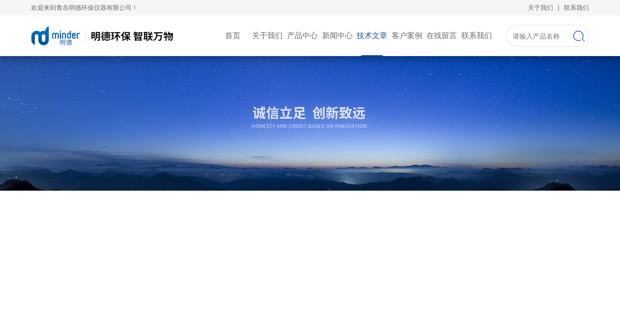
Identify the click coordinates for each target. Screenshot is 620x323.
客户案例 (407, 35)
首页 (232, 35)
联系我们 (576, 7)
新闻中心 (337, 35)
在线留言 (441, 35)
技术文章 (372, 35)
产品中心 (302, 35)
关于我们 (540, 7)
